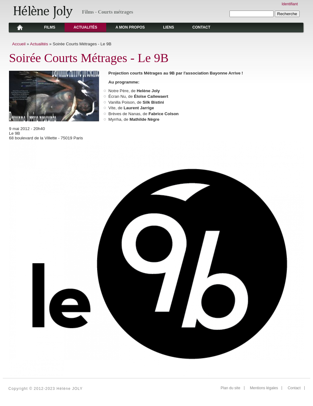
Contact (202, 27)
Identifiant (290, 4)
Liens (168, 27)
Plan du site (230, 388)
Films (49, 27)
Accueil (18, 44)
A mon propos (130, 27)
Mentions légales (264, 388)
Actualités (85, 27)
